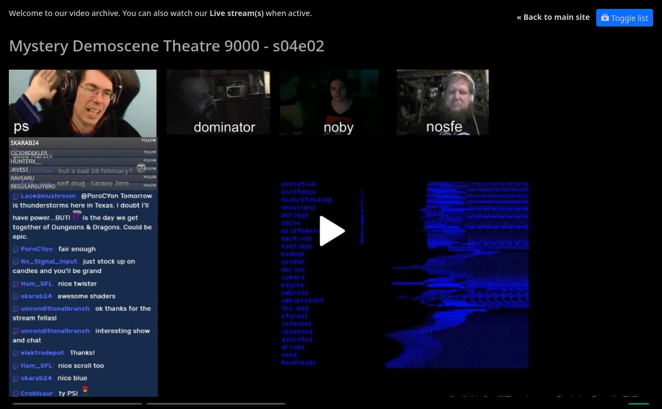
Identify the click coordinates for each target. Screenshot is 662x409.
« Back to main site (553, 17)
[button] (331, 235)
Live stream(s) (237, 13)
